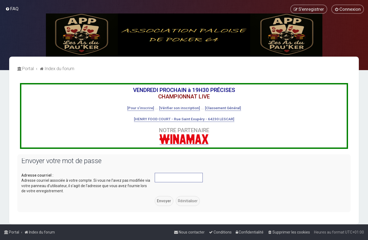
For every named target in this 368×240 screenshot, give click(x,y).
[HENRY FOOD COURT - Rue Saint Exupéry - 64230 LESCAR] (184, 119)
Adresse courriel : (37, 175)
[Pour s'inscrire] (140, 108)
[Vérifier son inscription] (179, 108)
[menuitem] (12, 9)
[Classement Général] (223, 108)
